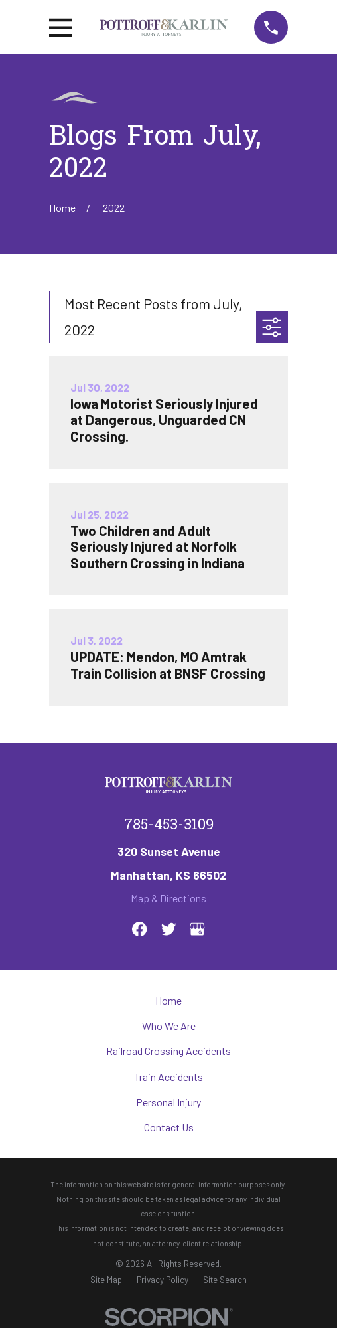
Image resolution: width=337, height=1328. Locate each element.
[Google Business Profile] (197, 929)
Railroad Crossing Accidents (168, 1050)
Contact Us (169, 1127)
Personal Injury (168, 1102)
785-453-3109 (169, 826)
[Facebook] (139, 929)
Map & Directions (168, 898)
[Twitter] (168, 929)
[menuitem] (106, 1280)
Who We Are (169, 1025)
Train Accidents (168, 1076)
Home (168, 1000)
